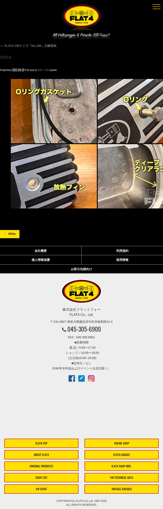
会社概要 (41, 250)
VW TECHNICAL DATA (121, 478)
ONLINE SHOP (121, 443)
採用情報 (122, 260)
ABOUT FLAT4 (41, 455)
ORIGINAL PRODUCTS (41, 466)
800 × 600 (44, 70)
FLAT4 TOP (41, 443)
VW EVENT (41, 489)
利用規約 (122, 250)
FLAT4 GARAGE (121, 455)
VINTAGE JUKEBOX (122, 489)
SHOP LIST (41, 478)
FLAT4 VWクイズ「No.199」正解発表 (28, 45)
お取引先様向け (81, 269)
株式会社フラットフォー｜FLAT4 (81, 18)
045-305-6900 (84, 329)
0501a (12, 233)
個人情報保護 (41, 260)
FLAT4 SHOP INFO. (122, 466)
